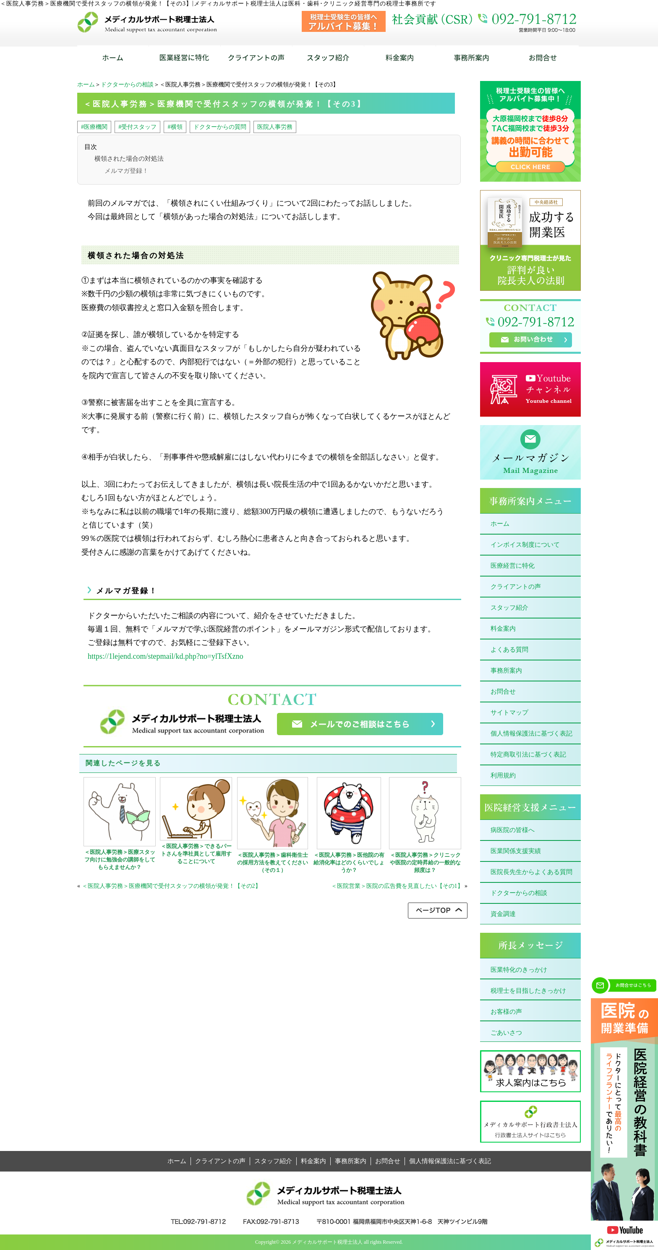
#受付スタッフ (137, 126)
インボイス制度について (525, 544)
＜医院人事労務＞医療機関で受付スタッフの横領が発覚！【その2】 (171, 886)
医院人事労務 (274, 126)
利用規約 (503, 775)
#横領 (174, 126)
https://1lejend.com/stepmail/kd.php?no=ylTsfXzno (165, 656)
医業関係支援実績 (516, 851)
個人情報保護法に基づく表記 (531, 733)
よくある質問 (509, 649)
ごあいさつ (506, 1032)
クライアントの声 (516, 586)
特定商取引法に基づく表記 (528, 754)
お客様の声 (506, 1011)
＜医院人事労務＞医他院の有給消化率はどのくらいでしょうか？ (348, 862)
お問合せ (503, 691)
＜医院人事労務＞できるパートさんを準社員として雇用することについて (196, 853)
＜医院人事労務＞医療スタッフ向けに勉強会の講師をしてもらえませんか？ (119, 859)
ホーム (86, 84)
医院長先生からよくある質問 (531, 872)
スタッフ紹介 (509, 607)
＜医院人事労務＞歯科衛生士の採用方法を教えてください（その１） (272, 862)
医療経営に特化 (513, 565)
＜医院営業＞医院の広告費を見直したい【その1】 (397, 886)
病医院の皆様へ (513, 830)
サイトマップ (509, 712)
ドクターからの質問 (219, 126)
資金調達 (503, 914)
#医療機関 (94, 126)
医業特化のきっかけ (519, 969)
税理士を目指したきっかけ (528, 990)
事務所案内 (506, 670)
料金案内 (503, 628)
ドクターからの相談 (127, 84)
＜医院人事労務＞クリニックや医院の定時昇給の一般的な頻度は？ (425, 862)
